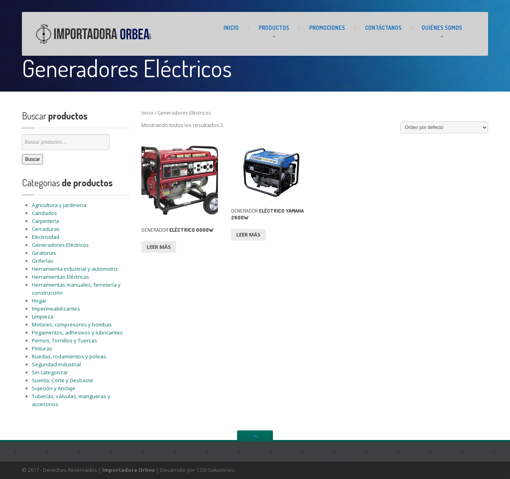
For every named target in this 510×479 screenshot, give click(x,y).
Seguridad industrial (56, 364)
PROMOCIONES (327, 27)
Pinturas (42, 348)
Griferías (42, 260)
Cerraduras (46, 229)
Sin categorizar (50, 372)
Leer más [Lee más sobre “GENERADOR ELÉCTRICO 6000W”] (159, 246)
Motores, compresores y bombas (72, 324)
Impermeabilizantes (56, 308)
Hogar (39, 300)
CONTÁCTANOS (383, 27)
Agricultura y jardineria (59, 205)
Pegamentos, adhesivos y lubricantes (77, 332)
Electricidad (45, 236)
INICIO (231, 27)
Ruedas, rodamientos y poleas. (69, 356)
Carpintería (45, 221)
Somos (442, 27)
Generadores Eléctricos (60, 244)
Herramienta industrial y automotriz (75, 268)
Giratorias (44, 252)
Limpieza (42, 316)
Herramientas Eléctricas (60, 276)
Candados (44, 213)
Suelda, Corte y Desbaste (62, 380)
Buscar (32, 159)
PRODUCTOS (274, 27)
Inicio (147, 112)
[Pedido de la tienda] (444, 127)
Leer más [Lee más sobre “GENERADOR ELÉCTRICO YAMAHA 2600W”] (248, 234)
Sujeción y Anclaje (53, 388)
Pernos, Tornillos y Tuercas (64, 340)
